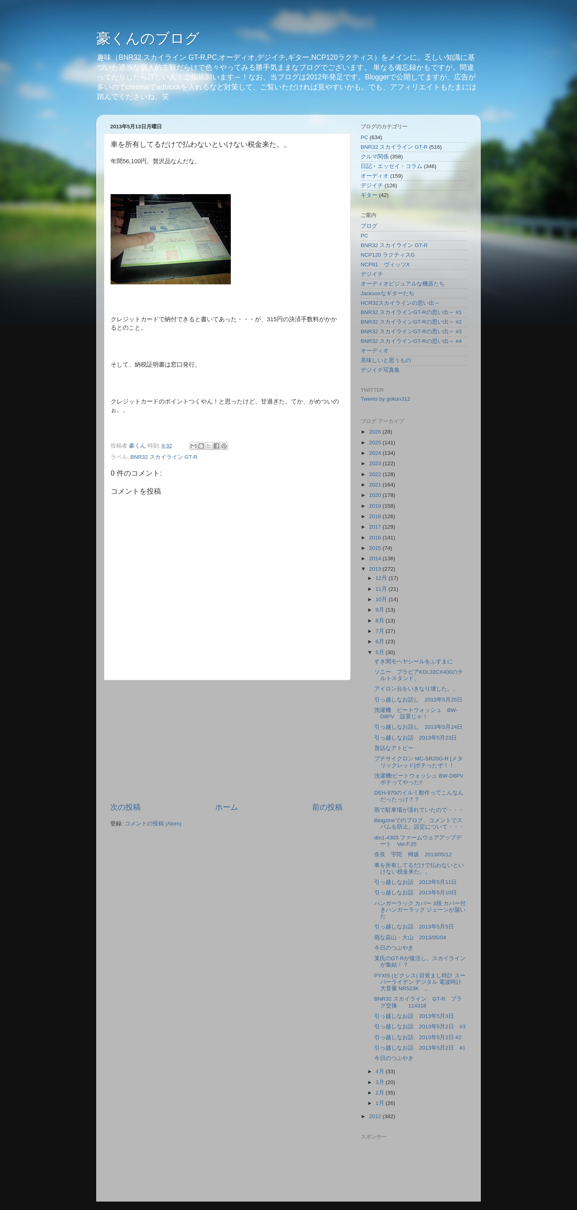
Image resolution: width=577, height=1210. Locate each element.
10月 (382, 599)
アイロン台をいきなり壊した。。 (416, 689)
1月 (380, 1103)
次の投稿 (125, 807)
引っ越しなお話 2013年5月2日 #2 (418, 1037)
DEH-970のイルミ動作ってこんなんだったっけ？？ (419, 796)
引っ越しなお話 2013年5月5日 (414, 927)
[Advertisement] (226, 741)
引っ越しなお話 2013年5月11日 (415, 882)
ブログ (369, 226)
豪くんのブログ (148, 38)
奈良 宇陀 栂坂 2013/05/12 (413, 854)
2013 (376, 569)
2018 (376, 516)
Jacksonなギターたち (387, 293)
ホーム (226, 807)
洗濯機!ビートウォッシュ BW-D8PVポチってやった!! (419, 779)
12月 (382, 578)
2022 (376, 474)
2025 (376, 443)
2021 (376, 485)
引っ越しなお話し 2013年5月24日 (418, 727)
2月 (380, 1093)
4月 (380, 1071)
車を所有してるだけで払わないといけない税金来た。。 (419, 868)
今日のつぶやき (394, 948)
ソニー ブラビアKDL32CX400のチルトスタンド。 (419, 675)
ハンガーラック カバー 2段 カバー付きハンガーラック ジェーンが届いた (420, 909)
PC (364, 137)
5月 (380, 652)
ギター (369, 195)
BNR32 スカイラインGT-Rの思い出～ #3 (411, 331)
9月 (380, 610)
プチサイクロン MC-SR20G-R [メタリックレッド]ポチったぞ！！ (418, 762)
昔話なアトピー (394, 748)
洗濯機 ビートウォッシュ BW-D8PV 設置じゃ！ (416, 713)
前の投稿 (327, 807)
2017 (376, 527)
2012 (376, 1116)
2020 (376, 495)
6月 (380, 641)
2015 (376, 548)
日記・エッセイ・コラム (391, 166)
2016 (376, 538)
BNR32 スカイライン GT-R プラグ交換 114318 (418, 1002)
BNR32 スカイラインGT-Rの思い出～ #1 (411, 312)
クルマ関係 (375, 157)
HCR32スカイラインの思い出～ (400, 303)
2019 (376, 506)
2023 (376, 463)
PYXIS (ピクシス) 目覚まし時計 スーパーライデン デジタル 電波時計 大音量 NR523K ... (420, 982)
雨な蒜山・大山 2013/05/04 (410, 937)
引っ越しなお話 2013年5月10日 (415, 893)
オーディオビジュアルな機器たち (403, 284)
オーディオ (375, 176)
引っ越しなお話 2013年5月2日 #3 (420, 1027)
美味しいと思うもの (386, 360)
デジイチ (372, 185)
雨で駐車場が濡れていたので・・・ (419, 810)
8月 (380, 621)
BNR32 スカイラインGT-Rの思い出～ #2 (411, 322)
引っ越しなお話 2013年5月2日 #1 (420, 1048)
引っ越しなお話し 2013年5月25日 (418, 700)
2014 (376, 558)
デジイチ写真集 (380, 370)
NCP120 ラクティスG (388, 255)
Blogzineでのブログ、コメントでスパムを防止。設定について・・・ (419, 823)
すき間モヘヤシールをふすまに (413, 662)
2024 (376, 453)
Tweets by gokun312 (385, 399)
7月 (380, 631)
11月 (382, 589)
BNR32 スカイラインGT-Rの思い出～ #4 (411, 341)
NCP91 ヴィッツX (385, 264)
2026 (376, 432)
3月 (380, 1082)
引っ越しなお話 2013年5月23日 (415, 738)
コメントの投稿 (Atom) (153, 824)
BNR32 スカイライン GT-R (164, 457)
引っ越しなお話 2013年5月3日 (414, 1016)
